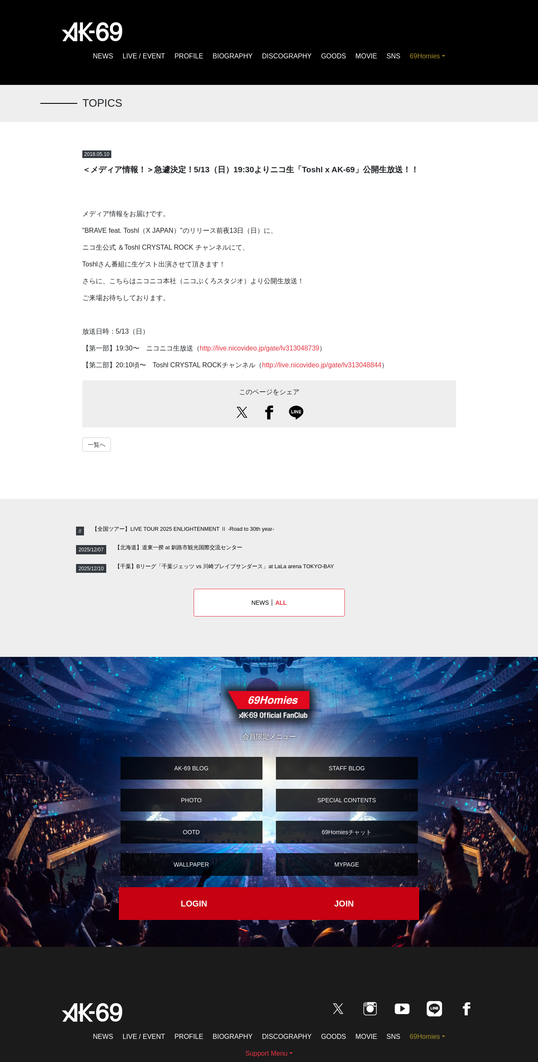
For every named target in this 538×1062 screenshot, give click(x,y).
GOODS (333, 56)
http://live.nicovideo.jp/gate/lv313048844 (322, 365)
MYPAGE (346, 864)
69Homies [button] (425, 56)
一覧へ (96, 444)
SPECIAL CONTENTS (347, 800)
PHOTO (191, 800)
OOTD (191, 832)
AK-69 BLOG (191, 768)
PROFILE (188, 56)
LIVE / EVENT (144, 56)
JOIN (344, 903)
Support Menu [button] (266, 1053)
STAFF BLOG (346, 768)
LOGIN (194, 903)
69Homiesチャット (347, 832)
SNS (393, 56)
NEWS (103, 56)
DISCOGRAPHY (287, 56)
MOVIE (366, 56)
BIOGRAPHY (232, 56)
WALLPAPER (191, 864)
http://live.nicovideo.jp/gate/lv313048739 (260, 348)
